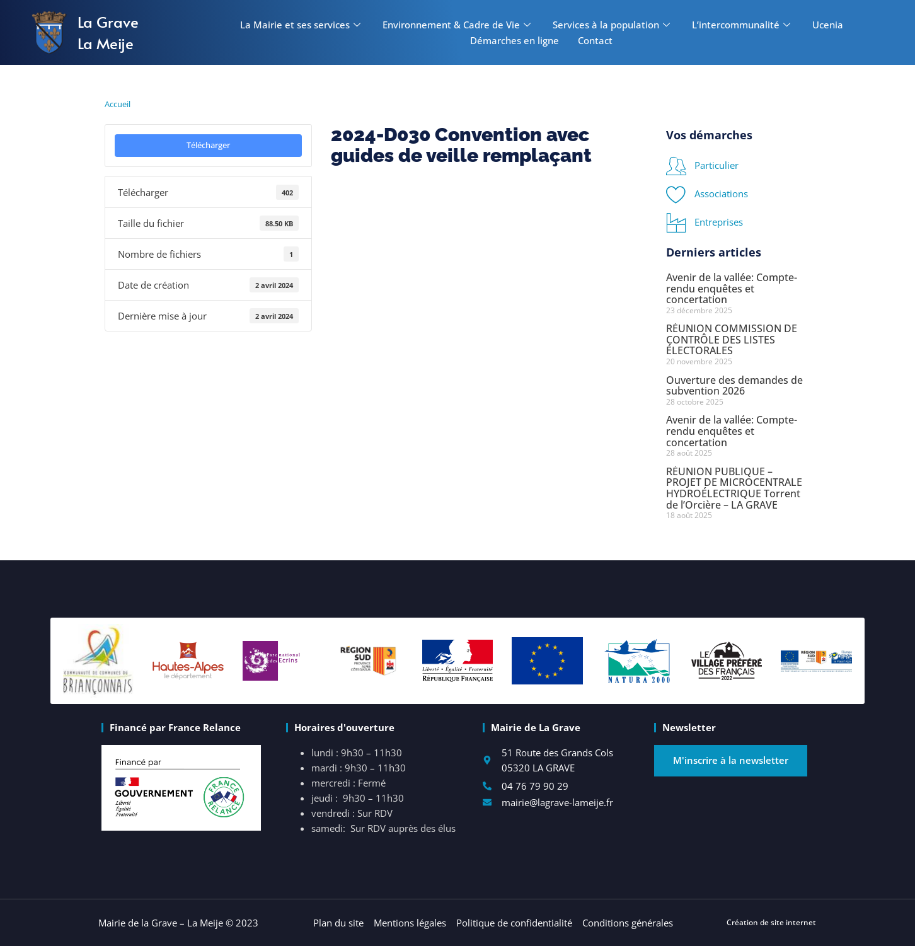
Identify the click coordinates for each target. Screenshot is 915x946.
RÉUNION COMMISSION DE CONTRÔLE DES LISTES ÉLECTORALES (731, 339)
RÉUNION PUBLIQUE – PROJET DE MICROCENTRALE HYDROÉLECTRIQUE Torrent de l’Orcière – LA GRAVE (734, 488)
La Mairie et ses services (302, 24)
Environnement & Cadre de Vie (458, 24)
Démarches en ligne (514, 40)
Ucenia (827, 24)
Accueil (117, 104)
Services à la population (613, 24)
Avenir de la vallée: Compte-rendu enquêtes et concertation (731, 288)
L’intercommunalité (742, 24)
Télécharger (208, 145)
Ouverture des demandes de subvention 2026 (734, 385)
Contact (595, 40)
